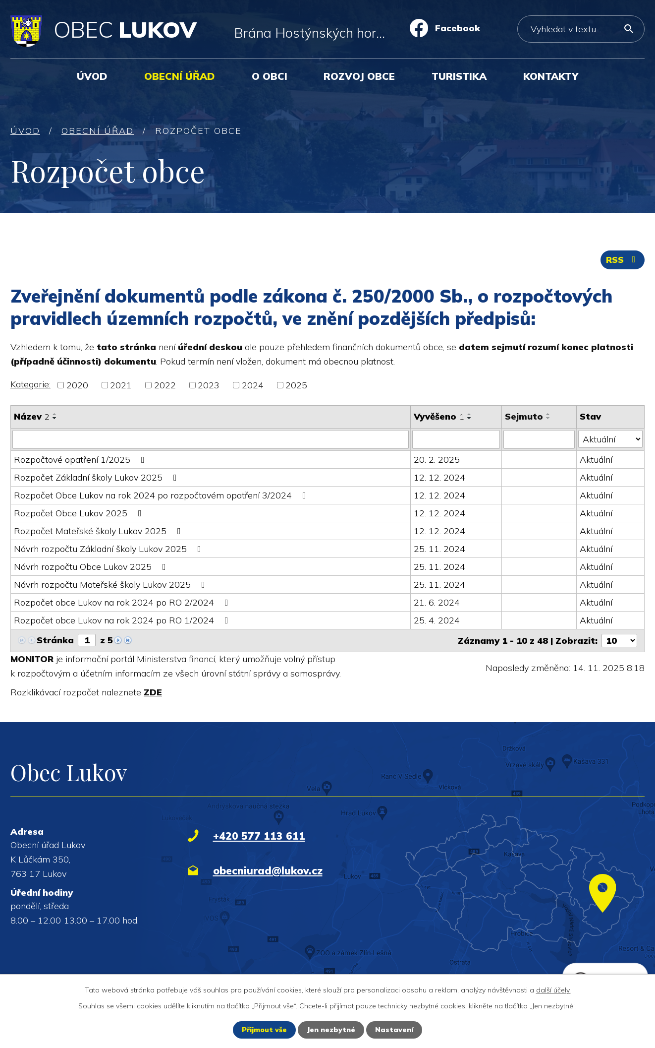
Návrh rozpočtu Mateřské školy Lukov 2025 (111, 584)
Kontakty (550, 76)
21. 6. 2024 (437, 602)
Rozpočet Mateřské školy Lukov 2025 (99, 531)
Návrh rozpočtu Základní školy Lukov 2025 (109, 549)
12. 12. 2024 (439, 477)
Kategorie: (30, 384)
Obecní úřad (179, 76)
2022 (165, 385)
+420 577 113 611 (259, 835)
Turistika (459, 76)
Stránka (55, 640)
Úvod (92, 76)
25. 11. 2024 (439, 549)
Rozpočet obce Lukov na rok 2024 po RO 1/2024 (123, 620)
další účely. (553, 990)
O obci (269, 76)
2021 (121, 385)
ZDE (153, 692)
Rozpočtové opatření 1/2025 (81, 459)
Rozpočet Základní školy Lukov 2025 (97, 477)
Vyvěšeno (439, 416)
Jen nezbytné (331, 1029)
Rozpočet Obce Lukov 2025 (80, 513)
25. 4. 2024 (437, 620)
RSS (623, 259)
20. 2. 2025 (437, 459)
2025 (296, 385)
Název (32, 416)
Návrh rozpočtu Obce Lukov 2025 (92, 566)
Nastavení (394, 1029)
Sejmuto (524, 416)
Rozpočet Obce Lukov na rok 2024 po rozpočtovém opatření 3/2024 (162, 495)
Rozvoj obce (359, 76)
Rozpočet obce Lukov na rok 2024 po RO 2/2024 (123, 602)
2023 (208, 385)
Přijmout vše (264, 1029)
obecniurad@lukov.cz (268, 870)
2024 (253, 385)
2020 (77, 385)
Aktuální (596, 459)
